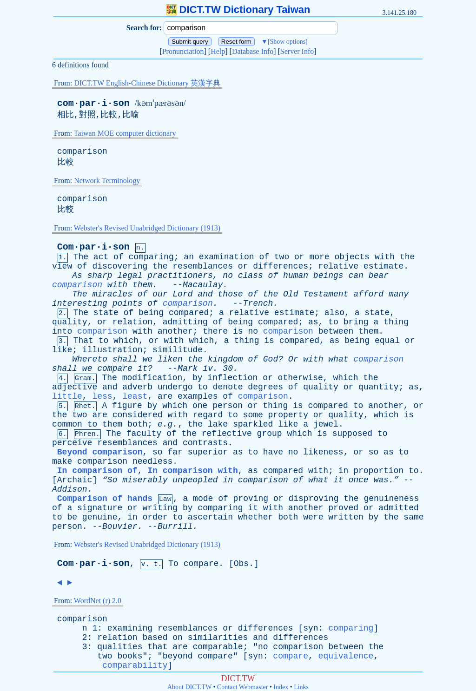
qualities (119, 647)
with (385, 257)
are (165, 396)
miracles (112, 294)
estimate (383, 266)
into (62, 331)
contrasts (205, 443)
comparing (151, 257)
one (199, 405)
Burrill (175, 526)
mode (203, 498)
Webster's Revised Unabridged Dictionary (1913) (147, 228)
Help (218, 51)
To (173, 563)
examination (226, 257)
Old (290, 294)
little (67, 396)
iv (208, 368)
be (72, 517)
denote (228, 387)
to (333, 322)
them (142, 285)
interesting (79, 303)
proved (343, 508)
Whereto (89, 359)
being (151, 312)
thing (396, 322)
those (230, 294)
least (134, 396)
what (338, 359)
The (80, 257)
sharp (99, 275)
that (157, 647)
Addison (69, 489)
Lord (182, 294)
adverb (137, 387)
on (177, 637)
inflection (232, 377)
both (137, 424)
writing (160, 508)
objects (352, 257)
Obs (241, 563)
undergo (175, 387)
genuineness (391, 498)
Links (301, 687)
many (399, 294)
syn (310, 628)
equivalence (346, 656)
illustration (112, 350)
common (67, 424)
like (62, 350)
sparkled (253, 424)
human (295, 275)
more (319, 257)
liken (170, 359)
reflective (227, 433)
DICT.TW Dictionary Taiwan (238, 9)
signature (99, 508)
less (102, 396)
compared (189, 312)
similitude (177, 350)
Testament (325, 294)
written (346, 517)
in (343, 470)
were (313, 517)
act (100, 257)
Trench (258, 303)
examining (129, 628)
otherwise (300, 377)
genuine (100, 517)
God (270, 359)
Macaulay (203, 285)
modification (152, 377)
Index (280, 687)
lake (218, 424)
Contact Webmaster (242, 687)
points (127, 303)
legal (129, 275)
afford (368, 294)
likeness (323, 452)
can (355, 275)
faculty (144, 433)
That (83, 340)
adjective (74, 387)
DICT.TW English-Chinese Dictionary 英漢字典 (147, 83)
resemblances (202, 266)
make (62, 461)
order (155, 517)
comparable (218, 647)
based (154, 637)
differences (280, 266)
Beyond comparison (100, 452)
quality (69, 322)
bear (379, 275)
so (157, 452)
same (413, 517)
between (336, 331)
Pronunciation (183, 51)
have (273, 452)
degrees (265, 387)
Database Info (252, 51)
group (269, 433)
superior (208, 452)
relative (338, 266)
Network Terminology (107, 180)
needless (152, 461)
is (238, 331)
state (106, 312)
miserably (144, 480)
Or (293, 359)
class (250, 275)
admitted (398, 508)
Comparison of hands (104, 498)
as (313, 322)
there (215, 331)
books (129, 656)
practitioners (179, 275)
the (407, 257)
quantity (378, 387)
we (147, 359)
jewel (325, 424)
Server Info (297, 51)
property (288, 415)
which (126, 340)
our (159, 294)
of (118, 257)
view (62, 266)
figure (127, 405)
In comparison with (192, 470)
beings (328, 275)
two (281, 257)
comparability (134, 665)
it (338, 480)
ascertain (210, 517)
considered (137, 415)
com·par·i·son (93, 103)
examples (198, 396)
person (227, 405)
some (253, 415)
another (175, 331)
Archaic (75, 480)
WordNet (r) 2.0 (97, 601)
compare (114, 368)
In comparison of (97, 470)
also (334, 312)
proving (251, 498)
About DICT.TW (189, 687)
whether (255, 517)
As (77, 275)
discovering (119, 266)
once (358, 480)
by (197, 377)
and (205, 294)
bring (356, 322)
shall (125, 359)
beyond (178, 656)
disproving (313, 498)
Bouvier (120, 526)
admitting (185, 322)
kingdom (225, 359)
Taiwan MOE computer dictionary (125, 133)
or (299, 257)
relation (132, 322)
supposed (352, 433)
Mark (188, 368)
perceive (72, 443)
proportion (378, 470)
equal (387, 340)
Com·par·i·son (93, 247)
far (174, 452)
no (228, 275)
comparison (82, 151)
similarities (218, 637)
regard (208, 415)
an (189, 257)
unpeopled (195, 480)
